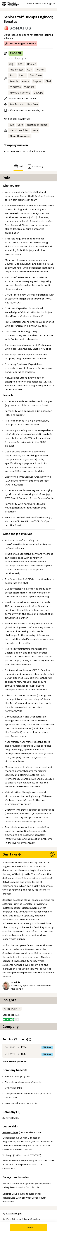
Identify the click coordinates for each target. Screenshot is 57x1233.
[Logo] (10, 4)
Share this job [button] (12, 1213)
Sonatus (10, 21)
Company (35, 166)
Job (18, 166)
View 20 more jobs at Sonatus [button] (21, 1219)
